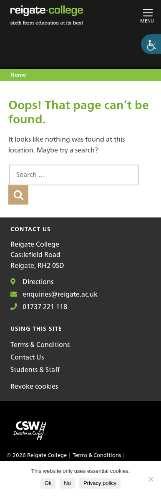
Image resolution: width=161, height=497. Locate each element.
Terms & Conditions (40, 344)
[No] (150, 479)
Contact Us (27, 357)
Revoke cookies (34, 386)
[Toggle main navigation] (131, 15)
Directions (31, 281)
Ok (48, 483)
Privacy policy (99, 483)
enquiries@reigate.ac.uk (54, 294)
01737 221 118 (38, 306)
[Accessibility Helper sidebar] (151, 44)
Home (18, 75)
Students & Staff (35, 369)
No (67, 483)
